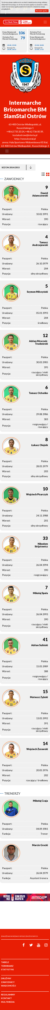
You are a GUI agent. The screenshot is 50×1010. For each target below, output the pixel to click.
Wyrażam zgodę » (42, 11)
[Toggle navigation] (45, 22)
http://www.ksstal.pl (25, 138)
